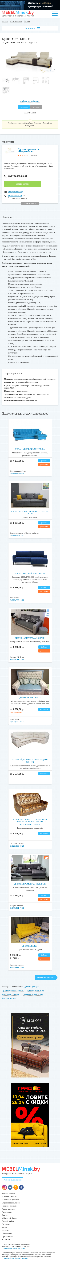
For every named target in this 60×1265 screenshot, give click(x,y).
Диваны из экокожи (35, 990)
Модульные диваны (10, 994)
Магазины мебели (9, 1197)
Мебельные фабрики (10, 1200)
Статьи (4, 1215)
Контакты (6, 1239)
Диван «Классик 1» (30, 697)
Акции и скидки (8, 1209)
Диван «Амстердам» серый (30, 638)
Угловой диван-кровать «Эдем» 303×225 (30, 760)
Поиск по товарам (9, 1206)
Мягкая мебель (16, 21)
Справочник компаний (11, 1203)
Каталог (5, 21)
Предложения (7, 1236)
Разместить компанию (13, 1180)
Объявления (7, 1233)
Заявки (4, 1227)
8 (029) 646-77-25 (17, 535)
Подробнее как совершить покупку (15, 1258)
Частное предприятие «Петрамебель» (29, 150)
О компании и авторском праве (13, 1248)
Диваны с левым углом (33, 994)
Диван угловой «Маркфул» (30, 573)
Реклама (5, 1230)
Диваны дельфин (31, 986)
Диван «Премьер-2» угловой (30, 884)
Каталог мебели (8, 1194)
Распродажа (6, 1212)
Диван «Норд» (30, 946)
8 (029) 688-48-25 (17, 846)
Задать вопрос (22, 184)
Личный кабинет (8, 1221)
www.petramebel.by (15, 192)
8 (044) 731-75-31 (17, 659)
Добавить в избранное (30, 101)
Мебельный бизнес (9, 1218)
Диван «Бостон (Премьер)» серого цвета (30, 512)
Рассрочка (6, 1224)
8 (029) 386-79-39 (17, 967)
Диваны (27, 21)
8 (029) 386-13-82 (17, 600)
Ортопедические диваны (13, 990)
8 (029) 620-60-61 (15, 176)
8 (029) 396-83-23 (17, 722)
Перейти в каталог (45, 977)
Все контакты (30, 203)
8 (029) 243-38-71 (17, 473)
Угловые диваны (9, 998)
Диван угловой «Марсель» (30, 449)
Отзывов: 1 (34, 155)
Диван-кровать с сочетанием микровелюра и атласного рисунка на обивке (30, 821)
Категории (32, 28)
